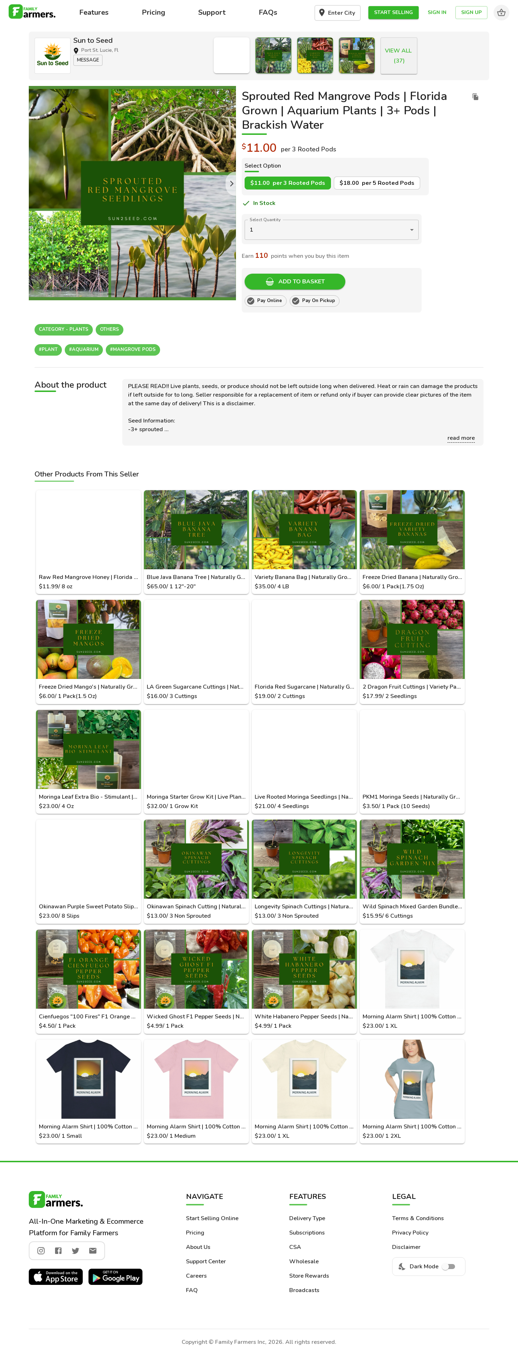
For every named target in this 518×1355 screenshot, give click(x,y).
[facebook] (58, 1250)
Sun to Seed (93, 40)
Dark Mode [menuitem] (428, 1267)
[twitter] (75, 1250)
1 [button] (251, 230)
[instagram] (41, 1250)
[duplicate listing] (475, 97)
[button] (393, 12)
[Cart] (501, 12)
